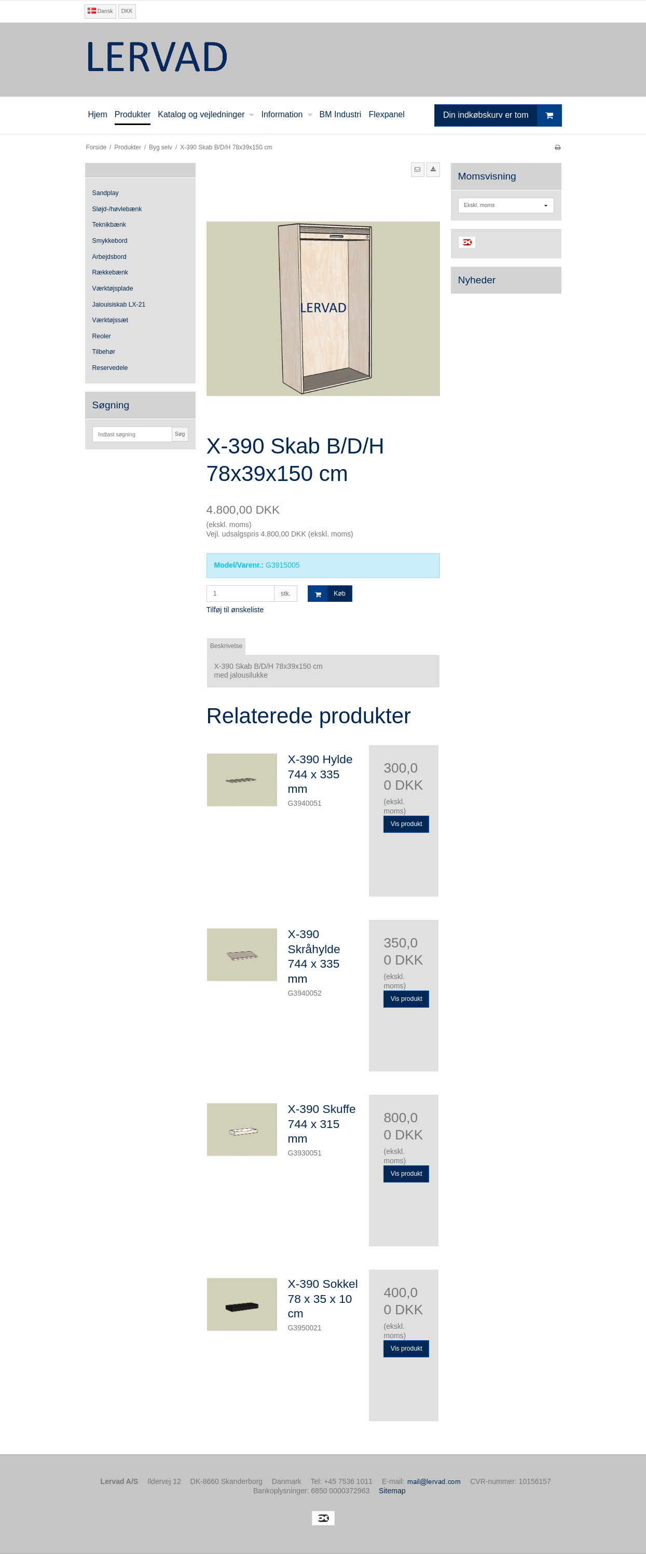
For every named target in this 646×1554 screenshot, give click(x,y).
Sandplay (105, 193)
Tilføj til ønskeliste (235, 610)
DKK (127, 11)
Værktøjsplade (112, 288)
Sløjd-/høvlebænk (117, 209)
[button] (417, 169)
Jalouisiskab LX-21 (119, 304)
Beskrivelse (226, 646)
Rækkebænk (110, 272)
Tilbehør (103, 351)
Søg (180, 434)
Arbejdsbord (109, 256)
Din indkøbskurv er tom (502, 115)
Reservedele (110, 368)
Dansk (100, 11)
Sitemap (392, 1491)
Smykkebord (110, 240)
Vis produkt (406, 824)
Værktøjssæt (110, 320)
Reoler (101, 336)
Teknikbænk (109, 224)
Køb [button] (326, 594)
